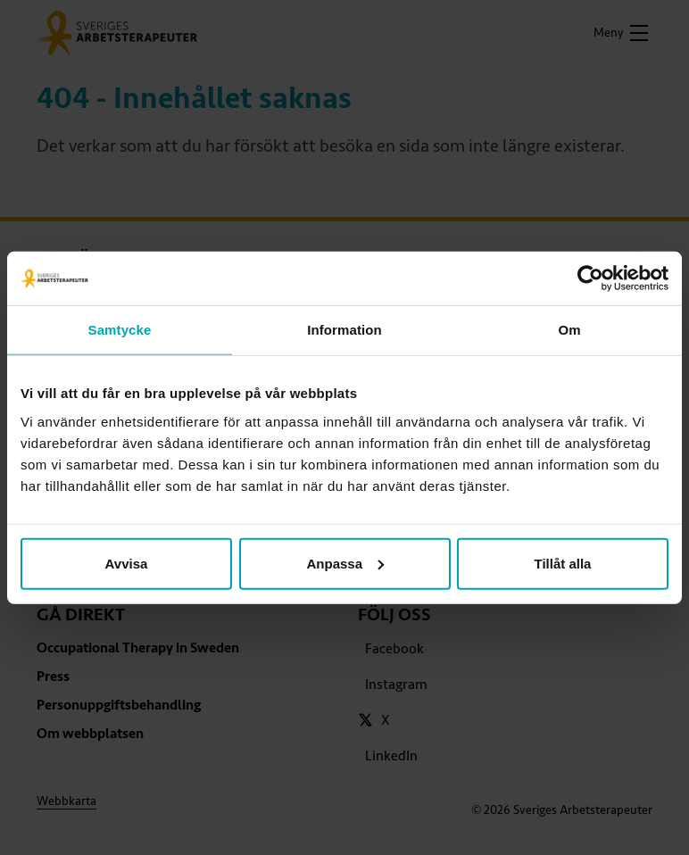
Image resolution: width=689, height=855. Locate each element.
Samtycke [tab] (120, 329)
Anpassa (345, 562)
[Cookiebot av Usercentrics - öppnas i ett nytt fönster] (590, 278)
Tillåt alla (563, 562)
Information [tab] (344, 329)
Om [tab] (569, 329)
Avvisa (126, 562)
